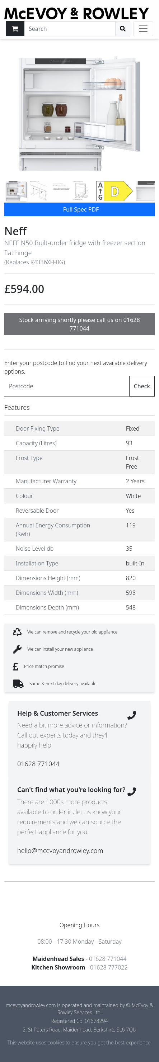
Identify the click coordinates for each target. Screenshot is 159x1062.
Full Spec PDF (81, 209)
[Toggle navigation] (143, 28)
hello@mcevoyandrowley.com (60, 850)
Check (142, 386)
